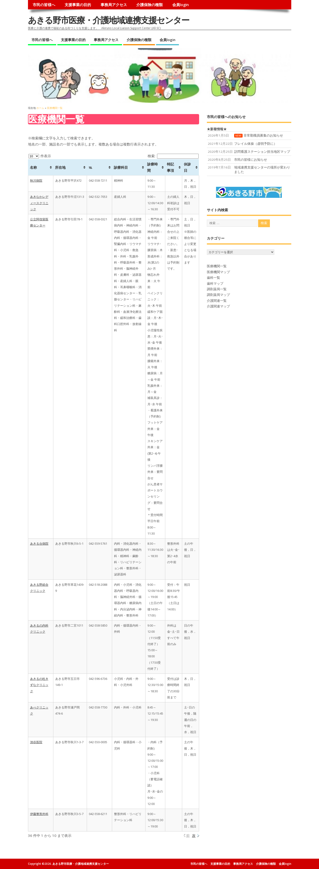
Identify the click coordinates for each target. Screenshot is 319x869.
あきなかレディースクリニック (39, 203)
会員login (180, 4)
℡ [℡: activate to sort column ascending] (90, 167)
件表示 (39, 155)
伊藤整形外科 (39, 814)
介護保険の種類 (149, 4)
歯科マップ (215, 283)
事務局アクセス (114, 4)
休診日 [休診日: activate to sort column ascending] (187, 167)
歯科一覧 (213, 278)
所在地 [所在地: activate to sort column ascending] (60, 167)
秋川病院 (36, 180)
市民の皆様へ (44, 4)
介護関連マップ (218, 306)
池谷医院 (36, 742)
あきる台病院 (39, 543)
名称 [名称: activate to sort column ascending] (33, 167)
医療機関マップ (218, 272)
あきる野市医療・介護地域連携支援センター (108, 20)
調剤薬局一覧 (217, 289)
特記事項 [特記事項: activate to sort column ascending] (170, 167)
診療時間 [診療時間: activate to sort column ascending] (152, 167)
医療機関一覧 (217, 266)
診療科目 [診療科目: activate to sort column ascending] (121, 167)
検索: (173, 155)
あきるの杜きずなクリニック (39, 685)
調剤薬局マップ (218, 295)
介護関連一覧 (217, 301)
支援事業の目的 (78, 4)
